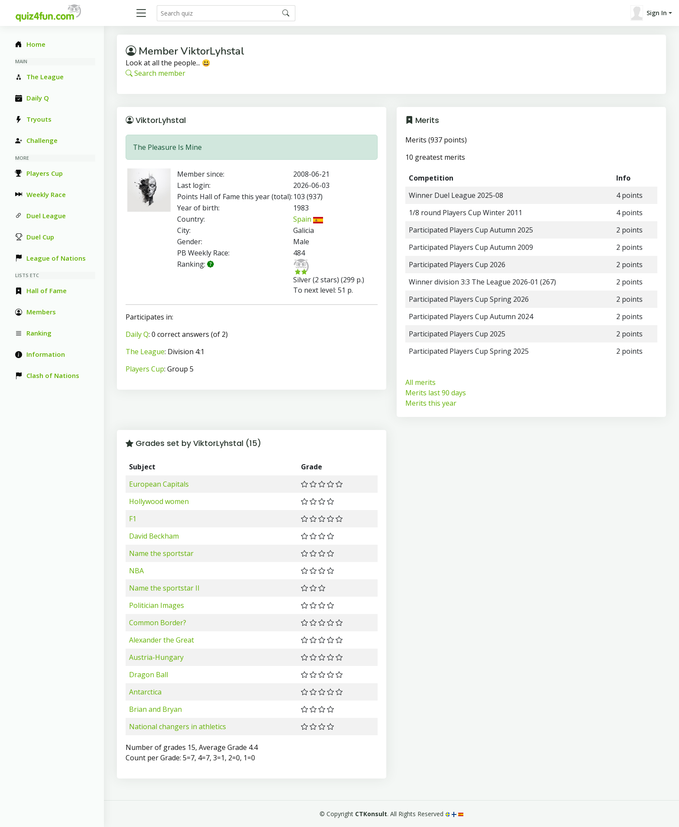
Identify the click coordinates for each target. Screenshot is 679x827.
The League (145, 351)
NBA (136, 570)
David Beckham (154, 536)
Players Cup (145, 369)
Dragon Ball (148, 674)
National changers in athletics (177, 726)
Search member (155, 73)
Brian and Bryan (155, 709)
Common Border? (157, 622)
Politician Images (156, 605)
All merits (420, 382)
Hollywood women (159, 501)
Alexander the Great (161, 640)
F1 (132, 518)
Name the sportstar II (164, 588)
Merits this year (430, 403)
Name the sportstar (161, 553)
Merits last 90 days (435, 392)
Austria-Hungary (156, 657)
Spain (308, 219)
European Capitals (159, 484)
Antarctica (145, 692)
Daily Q (137, 334)
